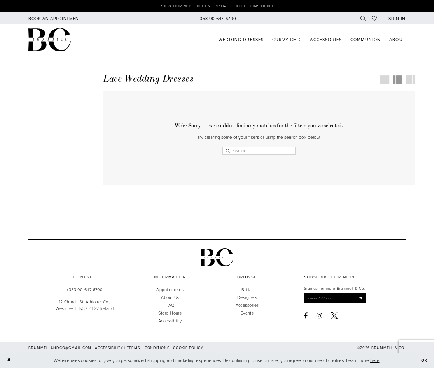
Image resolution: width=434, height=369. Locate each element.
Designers (247, 298)
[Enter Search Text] (259, 152)
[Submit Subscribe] (367, 300)
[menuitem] (54, 18)
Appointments (170, 291)
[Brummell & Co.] (217, 259)
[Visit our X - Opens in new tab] (334, 317)
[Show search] (363, 18)
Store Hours (170, 314)
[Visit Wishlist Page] (374, 18)
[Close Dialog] (9, 361)
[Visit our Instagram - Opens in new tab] (319, 317)
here (375, 361)
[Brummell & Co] (49, 40)
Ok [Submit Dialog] (423, 361)
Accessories (247, 306)
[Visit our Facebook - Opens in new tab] (306, 317)
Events (247, 314)
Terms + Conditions (148, 349)
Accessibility (170, 322)
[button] (396, 19)
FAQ (170, 306)
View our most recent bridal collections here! (217, 6)
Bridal (247, 291)
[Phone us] (217, 18)
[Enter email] (338, 300)
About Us (170, 298)
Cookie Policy (188, 349)
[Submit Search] (228, 152)
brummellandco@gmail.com (59, 349)
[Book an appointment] (54, 18)
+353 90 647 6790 (84, 291)
